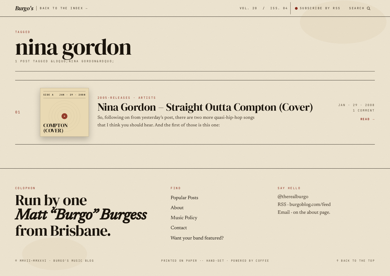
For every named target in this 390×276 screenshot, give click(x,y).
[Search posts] (360, 8)
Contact (179, 228)
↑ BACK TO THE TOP (356, 260)
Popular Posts (184, 198)
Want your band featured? (197, 238)
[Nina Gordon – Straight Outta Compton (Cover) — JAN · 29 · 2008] (195, 112)
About (177, 208)
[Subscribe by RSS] (317, 8)
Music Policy (184, 218)
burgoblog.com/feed (310, 204)
